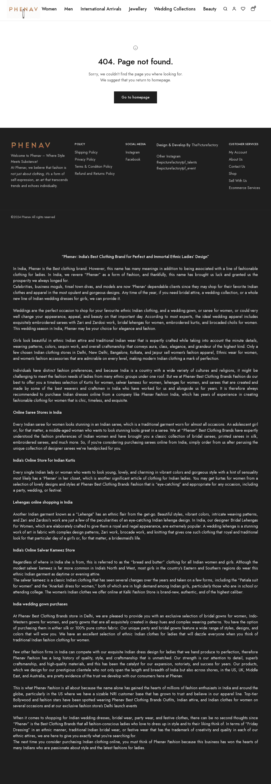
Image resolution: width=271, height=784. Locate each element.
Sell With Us (238, 180)
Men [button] (68, 9)
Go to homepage (135, 97)
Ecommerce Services (244, 187)
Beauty (209, 9)
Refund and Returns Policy (95, 173)
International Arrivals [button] (101, 9)
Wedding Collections (175, 9)
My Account (238, 152)
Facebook (133, 159)
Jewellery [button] (138, 9)
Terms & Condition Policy (93, 166)
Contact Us (237, 166)
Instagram (133, 152)
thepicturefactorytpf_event (176, 168)
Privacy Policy (85, 159)
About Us (236, 159)
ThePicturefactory (205, 145)
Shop (233, 173)
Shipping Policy (86, 152)
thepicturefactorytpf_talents (177, 162)
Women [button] (49, 9)
